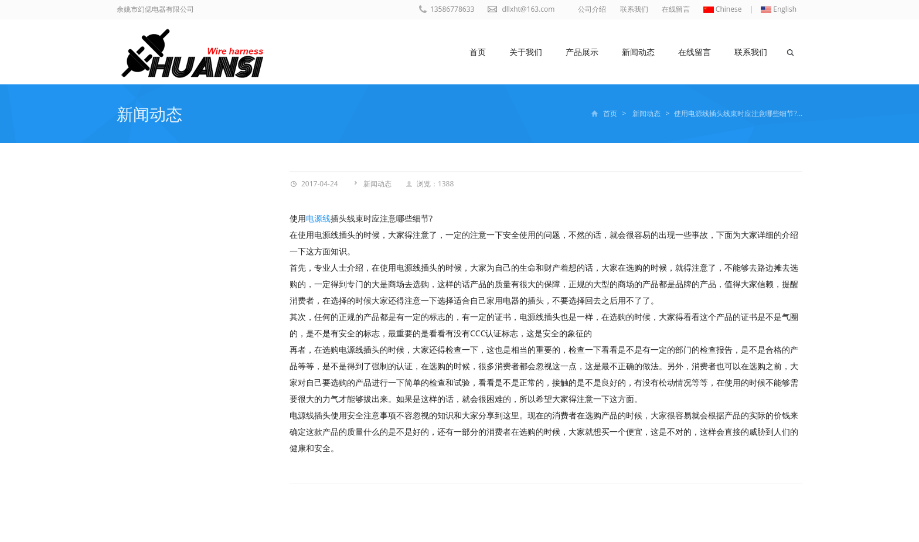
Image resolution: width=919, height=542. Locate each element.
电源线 (318, 218)
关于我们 (525, 51)
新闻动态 (638, 51)
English (779, 9)
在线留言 (676, 9)
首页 (477, 51)
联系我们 (634, 9)
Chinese (722, 9)
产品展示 (582, 51)
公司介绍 (592, 9)
